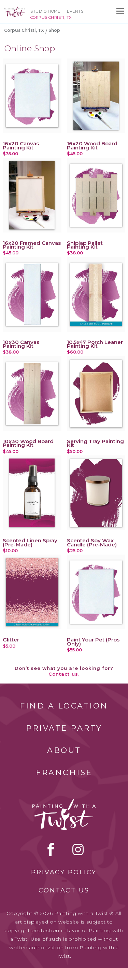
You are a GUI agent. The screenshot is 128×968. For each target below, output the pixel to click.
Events (75, 11)
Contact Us (64, 890)
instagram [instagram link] (78, 849)
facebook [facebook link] (50, 849)
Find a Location (64, 706)
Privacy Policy (64, 872)
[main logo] (14, 9)
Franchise (64, 772)
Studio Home (45, 11)
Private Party (64, 728)
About (64, 750)
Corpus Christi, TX (24, 30)
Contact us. (63, 674)
